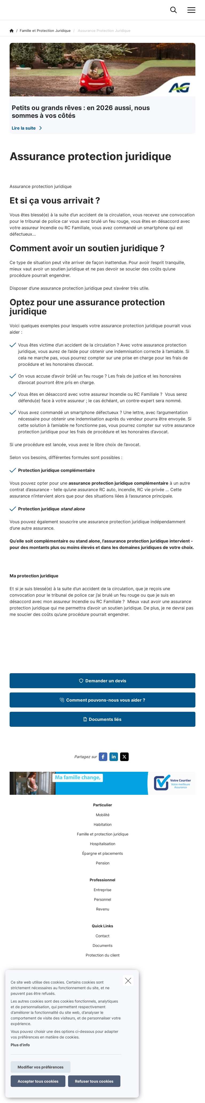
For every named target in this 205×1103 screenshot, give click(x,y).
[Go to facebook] (104, 756)
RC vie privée (150, 489)
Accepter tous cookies (38, 1081)
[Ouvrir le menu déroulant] (190, 10)
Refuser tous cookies (94, 1081)
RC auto (107, 489)
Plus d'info (20, 1044)
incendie (126, 489)
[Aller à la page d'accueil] (13, 10)
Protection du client (103, 955)
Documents (102, 945)
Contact (102, 935)
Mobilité (102, 814)
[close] (128, 980)
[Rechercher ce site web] (173, 10)
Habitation (103, 824)
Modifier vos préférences (41, 1067)
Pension (102, 863)
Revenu (102, 909)
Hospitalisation (102, 843)
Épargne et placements (102, 853)
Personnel (102, 899)
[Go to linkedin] (114, 756)
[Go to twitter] (125, 756)
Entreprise (102, 889)
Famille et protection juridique (102, 834)
